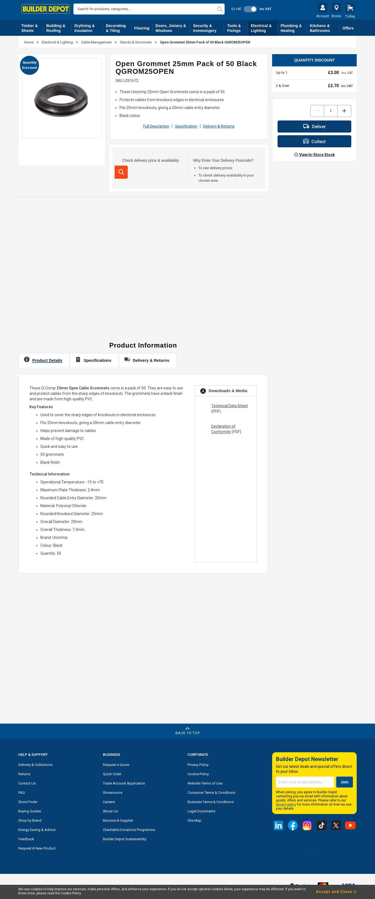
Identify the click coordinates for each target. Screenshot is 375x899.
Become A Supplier (118, 819)
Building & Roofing (58, 26)
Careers (109, 800)
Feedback (26, 838)
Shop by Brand (29, 819)
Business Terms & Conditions (211, 800)
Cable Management (96, 41)
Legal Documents (201, 810)
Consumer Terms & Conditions (211, 791)
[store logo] (45, 9)
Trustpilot (314, 848)
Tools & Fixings (237, 26)
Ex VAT (236, 9)
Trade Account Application (124, 782)
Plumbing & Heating (294, 26)
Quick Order (112, 773)
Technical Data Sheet (229, 404)
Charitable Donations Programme (129, 828)
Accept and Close (334, 891)
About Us (110, 810)
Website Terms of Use (205, 782)
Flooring (143, 28)
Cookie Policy (198, 773)
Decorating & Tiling (118, 26)
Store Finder (27, 800)
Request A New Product (37, 847)
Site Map (194, 819)
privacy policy (286, 803)
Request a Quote (116, 763)
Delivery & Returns (218, 125)
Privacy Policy (198, 763)
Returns (24, 773)
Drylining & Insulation (88, 26)
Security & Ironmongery (208, 26)
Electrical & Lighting (264, 26)
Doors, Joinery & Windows (173, 26)
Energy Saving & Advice (36, 828)
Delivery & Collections (35, 763)
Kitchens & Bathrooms (325, 26)
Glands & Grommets (136, 41)
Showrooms (112, 791)
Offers (348, 27)
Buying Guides (29, 810)
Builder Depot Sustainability (124, 838)
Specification (186, 125)
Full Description (156, 125)
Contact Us (27, 782)
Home (29, 41)
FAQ (21, 791)
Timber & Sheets (32, 26)
